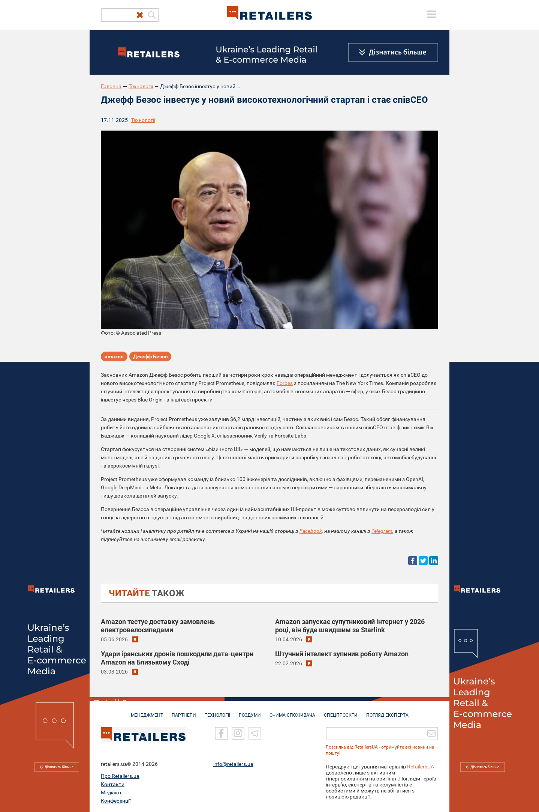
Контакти (112, 784)
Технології (141, 86)
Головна (111, 86)
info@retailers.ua (233, 764)
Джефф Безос (150, 356)
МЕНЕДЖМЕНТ (147, 711)
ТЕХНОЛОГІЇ (217, 711)
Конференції (115, 800)
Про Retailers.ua (120, 776)
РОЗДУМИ (250, 711)
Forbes (285, 383)
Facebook (310, 531)
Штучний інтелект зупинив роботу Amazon (342, 654)
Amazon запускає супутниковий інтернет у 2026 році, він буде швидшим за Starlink (350, 626)
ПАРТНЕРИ (184, 711)
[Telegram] (255, 733)
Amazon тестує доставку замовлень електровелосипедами (158, 626)
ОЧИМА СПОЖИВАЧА (292, 711)
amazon (114, 356)
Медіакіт (111, 792)
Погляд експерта (387, 711)
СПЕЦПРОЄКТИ (341, 711)
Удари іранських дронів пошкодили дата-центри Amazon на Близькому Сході (177, 658)
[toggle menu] (431, 14)
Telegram (381, 531)
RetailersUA (420, 766)
